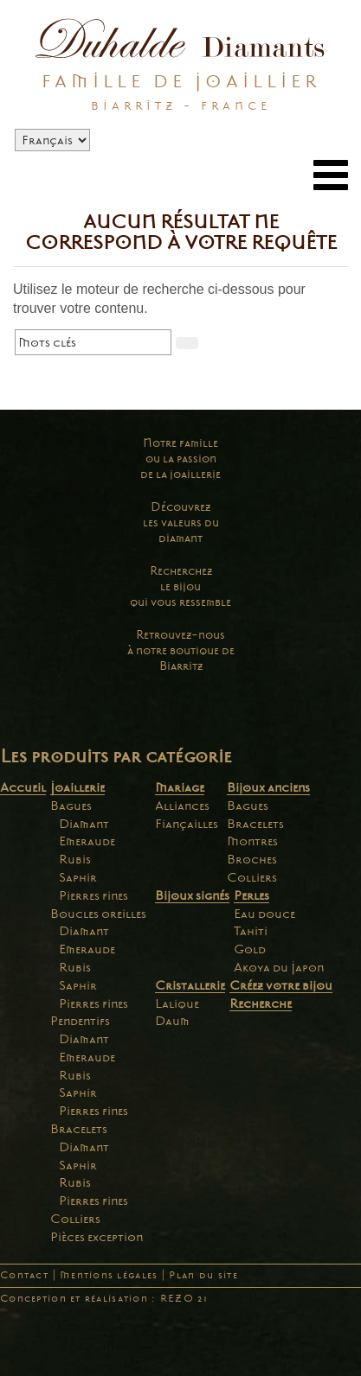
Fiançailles (186, 824)
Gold (250, 949)
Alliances (182, 805)
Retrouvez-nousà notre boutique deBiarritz (181, 650)
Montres (252, 841)
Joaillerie (77, 787)
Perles (251, 895)
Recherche (260, 1003)
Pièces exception (96, 1237)
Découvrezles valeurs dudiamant (181, 522)
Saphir (78, 877)
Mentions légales (109, 1275)
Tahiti (251, 931)
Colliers (75, 1219)
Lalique (177, 1003)
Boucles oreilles (98, 914)
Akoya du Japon (279, 967)
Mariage (179, 787)
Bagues (71, 805)
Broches (252, 859)
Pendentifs (80, 1021)
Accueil (23, 787)
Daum (172, 1021)
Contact (24, 1275)
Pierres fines (93, 895)
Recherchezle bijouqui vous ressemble (180, 586)
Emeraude (87, 841)
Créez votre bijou (280, 985)
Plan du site (203, 1275)
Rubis (75, 859)
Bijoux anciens (268, 787)
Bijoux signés (192, 895)
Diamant (84, 824)
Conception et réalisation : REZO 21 (104, 1298)
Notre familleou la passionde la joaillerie (180, 458)
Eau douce (264, 914)
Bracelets (78, 1129)
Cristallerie (190, 985)
